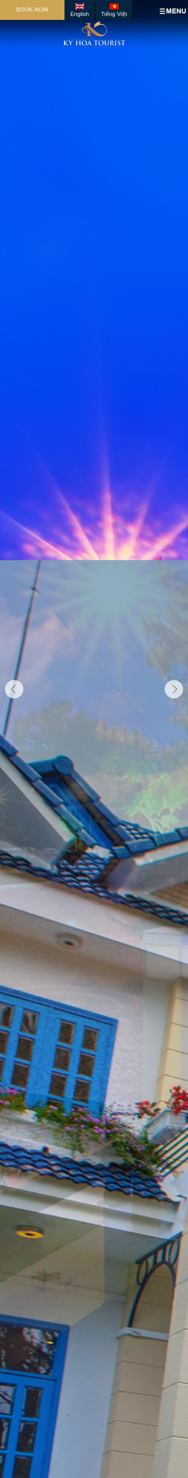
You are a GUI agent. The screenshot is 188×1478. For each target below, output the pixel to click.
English (79, 14)
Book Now (32, 9)
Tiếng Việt (113, 14)
